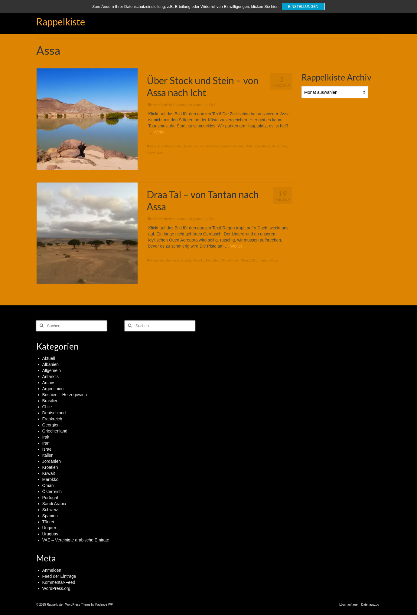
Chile (47, 406)
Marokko (212, 146)
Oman (48, 485)
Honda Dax (190, 146)
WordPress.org (56, 588)
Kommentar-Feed (58, 582)
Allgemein (196, 105)
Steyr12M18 (155, 153)
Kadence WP (104, 604)
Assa (153, 146)
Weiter (160, 132)
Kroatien (50, 467)
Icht (202, 146)
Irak (45, 437)
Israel (47, 449)
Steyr (284, 146)
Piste (249, 146)
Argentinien (53, 388)
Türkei (48, 521)
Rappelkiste (60, 22)
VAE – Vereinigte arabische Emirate (75, 540)
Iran (46, 443)
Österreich (52, 491)
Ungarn (49, 527)
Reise (276, 146)
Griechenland (54, 431)
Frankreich (52, 418)
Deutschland (54, 412)
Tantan (263, 260)
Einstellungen (303, 7)
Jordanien (51, 461)
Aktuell (182, 105)
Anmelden (51, 570)
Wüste (274, 260)
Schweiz (50, 509)
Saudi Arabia (54, 503)
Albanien (50, 364)
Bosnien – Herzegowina (64, 394)
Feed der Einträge (59, 576)
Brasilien (50, 400)
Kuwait (48, 473)
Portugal (50, 497)
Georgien (51, 425)
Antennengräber (160, 260)
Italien (48, 455)
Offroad (239, 146)
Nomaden (226, 146)
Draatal (186, 260)
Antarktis (50, 376)
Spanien (50, 515)
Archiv (48, 382)
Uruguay (50, 533)
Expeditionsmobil (169, 146)
